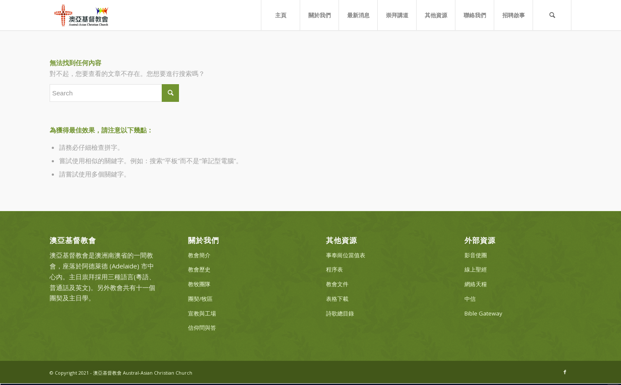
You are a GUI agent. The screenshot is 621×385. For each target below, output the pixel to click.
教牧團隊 (199, 284)
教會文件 (337, 284)
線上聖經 (475, 269)
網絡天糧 (475, 284)
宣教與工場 (202, 313)
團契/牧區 (200, 299)
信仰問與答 (202, 327)
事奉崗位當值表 (345, 255)
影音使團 (475, 255)
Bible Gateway (483, 313)
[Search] (552, 15)
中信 (470, 299)
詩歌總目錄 (340, 313)
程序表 (334, 269)
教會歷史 (199, 269)
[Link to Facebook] (564, 372)
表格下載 (337, 299)
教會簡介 (199, 255)
